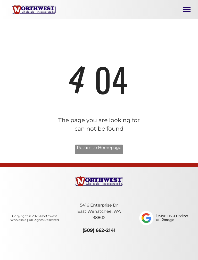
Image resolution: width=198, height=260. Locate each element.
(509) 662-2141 (99, 230)
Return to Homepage (99, 147)
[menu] (186, 9)
